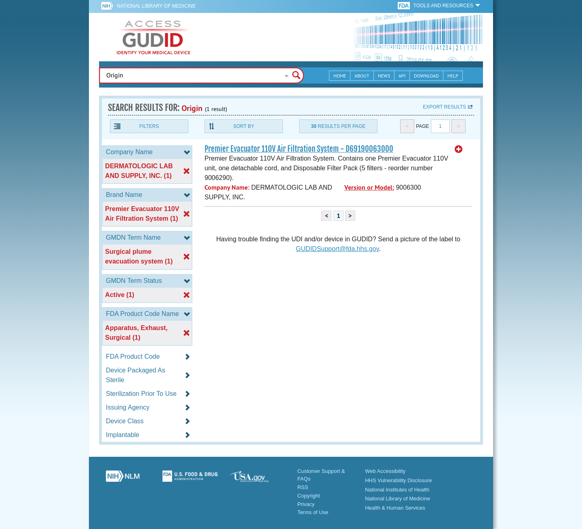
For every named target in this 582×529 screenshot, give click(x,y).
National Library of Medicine (156, 6)
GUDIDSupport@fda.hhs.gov (337, 248)
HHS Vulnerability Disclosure (398, 480)
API (402, 76)
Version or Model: (369, 187)
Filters (149, 126)
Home (339, 76)
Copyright (308, 496)
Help (452, 76)
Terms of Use (313, 512)
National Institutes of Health (397, 490)
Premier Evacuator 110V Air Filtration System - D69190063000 (299, 149)
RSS (302, 487)
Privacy (306, 504)
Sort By (243, 126)
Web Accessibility (385, 471)
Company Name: (227, 187)
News (384, 76)
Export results (444, 107)
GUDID (153, 37)
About (361, 76)
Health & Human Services (395, 508)
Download (426, 76)
